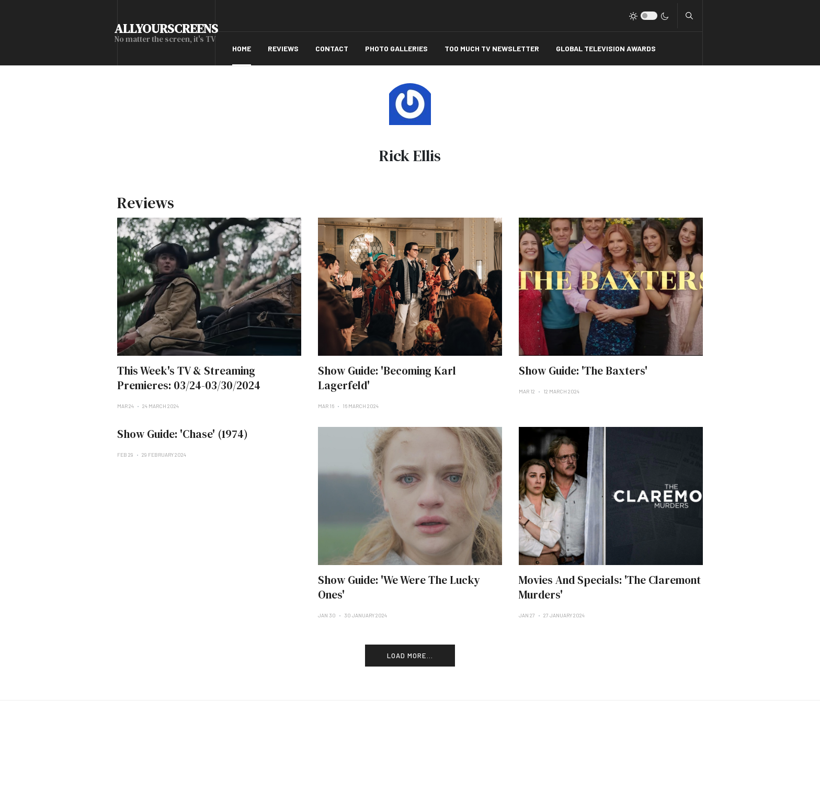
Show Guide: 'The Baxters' (583, 370)
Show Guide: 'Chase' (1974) (182, 434)
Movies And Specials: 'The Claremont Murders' (610, 587)
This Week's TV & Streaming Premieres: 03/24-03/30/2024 (188, 378)
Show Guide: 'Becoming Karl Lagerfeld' (387, 378)
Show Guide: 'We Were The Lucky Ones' (399, 587)
